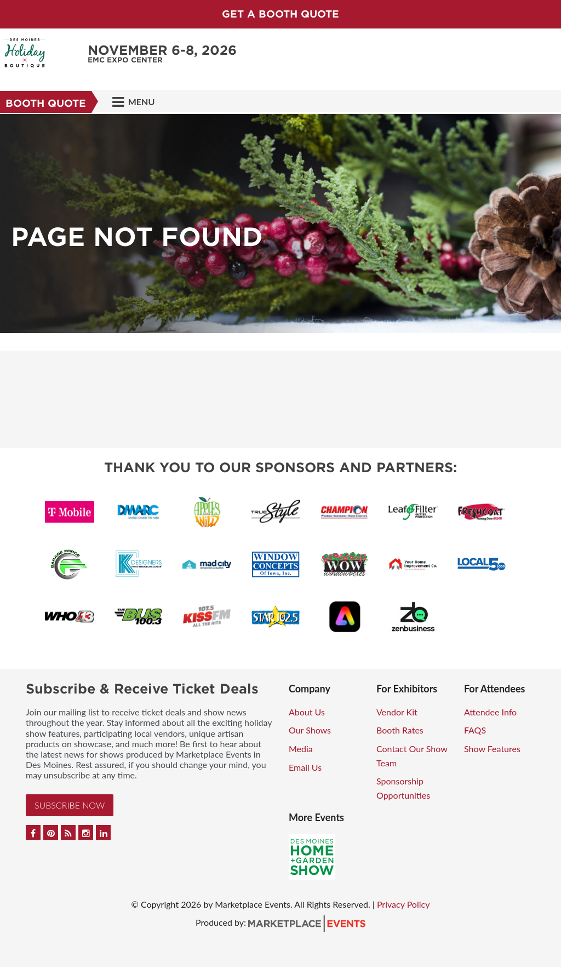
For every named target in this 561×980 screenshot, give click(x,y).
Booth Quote (45, 103)
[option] (280, 223)
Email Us (305, 767)
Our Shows (310, 730)
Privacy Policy (403, 904)
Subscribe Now (70, 805)
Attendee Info (490, 712)
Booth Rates (399, 730)
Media (301, 748)
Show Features (492, 748)
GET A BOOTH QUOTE (280, 14)
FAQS (475, 730)
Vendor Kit (396, 712)
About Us (307, 712)
